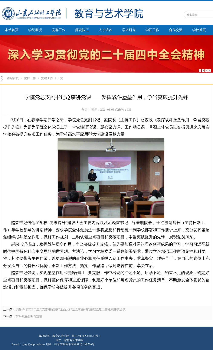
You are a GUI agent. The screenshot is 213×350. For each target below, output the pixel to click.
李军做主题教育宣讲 (28, 316)
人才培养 (105, 30)
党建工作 (47, 78)
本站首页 (12, 30)
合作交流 (176, 30)
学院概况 (35, 30)
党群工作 (58, 30)
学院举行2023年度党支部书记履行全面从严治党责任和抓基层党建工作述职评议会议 (70, 309)
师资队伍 (82, 30)
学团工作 (152, 30)
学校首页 (199, 30)
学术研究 (129, 30)
